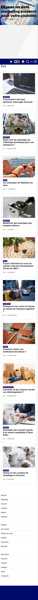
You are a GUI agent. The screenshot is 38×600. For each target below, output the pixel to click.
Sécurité (4, 504)
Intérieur (4, 525)
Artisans (5, 470)
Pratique (4, 567)
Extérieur (4, 517)
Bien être (4, 546)
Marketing (6, 97)
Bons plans (5, 554)
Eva (4, 105)
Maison (5, 346)
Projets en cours (8, 387)
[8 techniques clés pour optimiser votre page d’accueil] (19, 83)
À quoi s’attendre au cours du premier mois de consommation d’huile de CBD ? (18, 266)
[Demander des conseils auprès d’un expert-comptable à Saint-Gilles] (19, 414)
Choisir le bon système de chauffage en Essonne (15, 474)
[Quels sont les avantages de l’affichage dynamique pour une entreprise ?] (19, 124)
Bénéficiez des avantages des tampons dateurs (17, 224)
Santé (5, 180)
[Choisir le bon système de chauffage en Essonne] (19, 457)
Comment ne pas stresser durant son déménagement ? (19, 391)
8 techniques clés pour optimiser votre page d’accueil (17, 100)
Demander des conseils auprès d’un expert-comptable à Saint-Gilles (18, 433)
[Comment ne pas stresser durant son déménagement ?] (19, 373)
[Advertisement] (19, 42)
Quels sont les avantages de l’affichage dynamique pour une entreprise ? (18, 142)
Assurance (4, 542)
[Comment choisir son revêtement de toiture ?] (19, 333)
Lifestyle (4, 508)
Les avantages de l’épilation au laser (18, 184)
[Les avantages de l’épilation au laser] (19, 166)
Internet (3, 495)
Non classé (5, 529)
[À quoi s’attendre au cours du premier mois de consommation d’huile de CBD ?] (19, 247)
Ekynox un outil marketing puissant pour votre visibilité (19, 11)
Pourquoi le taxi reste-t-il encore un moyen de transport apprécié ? (19, 309)
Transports (6, 303)
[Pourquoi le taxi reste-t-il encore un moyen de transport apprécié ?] (19, 290)
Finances (5, 427)
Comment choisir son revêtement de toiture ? (14, 350)
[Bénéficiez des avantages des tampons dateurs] (19, 207)
